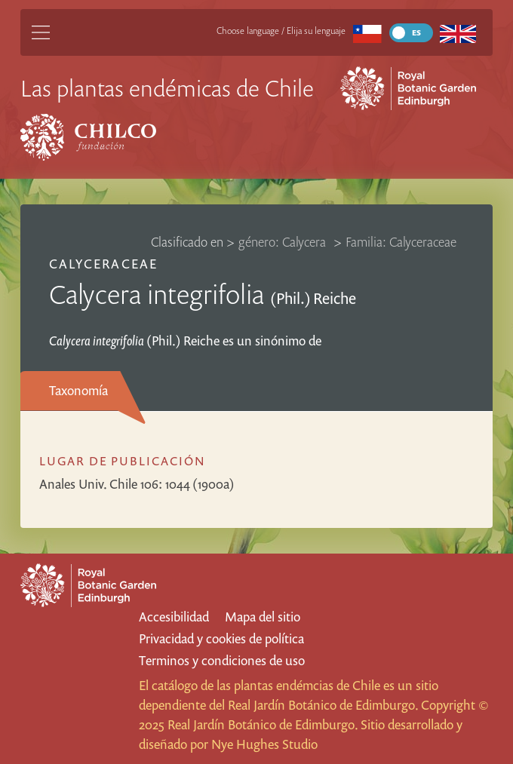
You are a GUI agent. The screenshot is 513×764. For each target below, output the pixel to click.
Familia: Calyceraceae (401, 241)
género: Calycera (283, 241)
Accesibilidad (174, 616)
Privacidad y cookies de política (221, 638)
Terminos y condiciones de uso (222, 660)
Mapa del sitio (262, 616)
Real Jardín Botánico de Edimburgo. (323, 704)
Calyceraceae (103, 263)
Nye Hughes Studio (264, 744)
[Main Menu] (41, 32)
